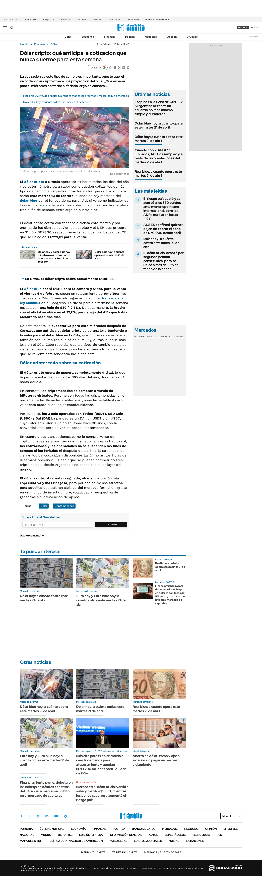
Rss (219, 835)
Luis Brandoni (114, 19)
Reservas (96, 19)
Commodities (165, 337)
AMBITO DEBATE (162, 852)
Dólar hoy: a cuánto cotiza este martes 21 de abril (159, 139)
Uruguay (192, 36)
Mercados (170, 829)
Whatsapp (65, 816)
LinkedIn (46, 816)
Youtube (56, 816)
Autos (153, 835)
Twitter (21, 816)
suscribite (243, 28)
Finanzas (109, 36)
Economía (88, 36)
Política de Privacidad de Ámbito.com (75, 841)
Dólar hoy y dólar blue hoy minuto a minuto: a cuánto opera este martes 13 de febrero (54, 256)
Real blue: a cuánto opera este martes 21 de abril (158, 173)
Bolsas (151, 337)
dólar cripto (34, 182)
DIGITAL (94, 852)
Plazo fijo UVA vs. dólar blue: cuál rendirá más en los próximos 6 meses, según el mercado (76, 96)
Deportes (65, 835)
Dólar (68, 36)
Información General (125, 835)
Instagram (38, 816)
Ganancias (66, 19)
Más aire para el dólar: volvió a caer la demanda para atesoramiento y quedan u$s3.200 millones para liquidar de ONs (101, 764)
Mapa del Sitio (30, 841)
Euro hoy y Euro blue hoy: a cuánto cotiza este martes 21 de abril (101, 600)
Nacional (27, 835)
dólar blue (28, 200)
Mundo (46, 835)
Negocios (151, 36)
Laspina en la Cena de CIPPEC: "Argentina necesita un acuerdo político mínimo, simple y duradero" (159, 108)
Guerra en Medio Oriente (157, 19)
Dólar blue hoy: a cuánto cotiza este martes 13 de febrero (57, 102)
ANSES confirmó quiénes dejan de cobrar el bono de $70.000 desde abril (163, 229)
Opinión (172, 36)
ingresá (254, 28)
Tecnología (201, 835)
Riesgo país (48, 19)
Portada (26, 829)
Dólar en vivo (30, 19)
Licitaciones (195, 841)
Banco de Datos (143, 829)
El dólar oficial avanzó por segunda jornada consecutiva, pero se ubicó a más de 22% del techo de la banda (163, 261)
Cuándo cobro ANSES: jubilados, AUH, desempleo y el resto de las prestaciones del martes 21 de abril (159, 156)
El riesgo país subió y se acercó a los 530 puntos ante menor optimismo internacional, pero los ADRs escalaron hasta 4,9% (162, 208)
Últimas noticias (52, 829)
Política (130, 36)
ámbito (24, 44)
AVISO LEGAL (118, 841)
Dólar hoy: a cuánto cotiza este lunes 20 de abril (161, 243)
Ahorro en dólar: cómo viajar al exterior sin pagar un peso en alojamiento (156, 760)
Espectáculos (175, 835)
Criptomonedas (64, 506)
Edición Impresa (91, 835)
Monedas (139, 337)
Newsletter (254, 36)
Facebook (30, 816)
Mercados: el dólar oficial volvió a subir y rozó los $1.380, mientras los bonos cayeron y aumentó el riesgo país (102, 793)
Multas (174, 841)
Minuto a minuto (88, 781)
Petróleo (81, 19)
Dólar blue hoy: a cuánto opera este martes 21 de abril (109, 255)
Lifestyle (230, 829)
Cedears (179, 337)
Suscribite (111, 524)
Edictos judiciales (148, 841)
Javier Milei (133, 19)
